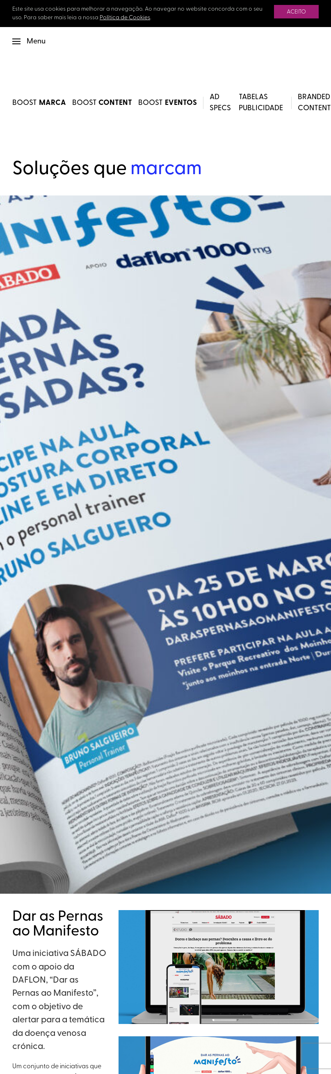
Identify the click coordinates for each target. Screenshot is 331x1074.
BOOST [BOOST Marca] (39, 103)
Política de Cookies (125, 18)
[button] (29, 41)
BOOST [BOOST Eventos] (167, 103)
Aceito (296, 12)
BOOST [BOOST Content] (102, 103)
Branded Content (314, 102)
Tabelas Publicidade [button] (261, 102)
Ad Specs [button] (220, 102)
